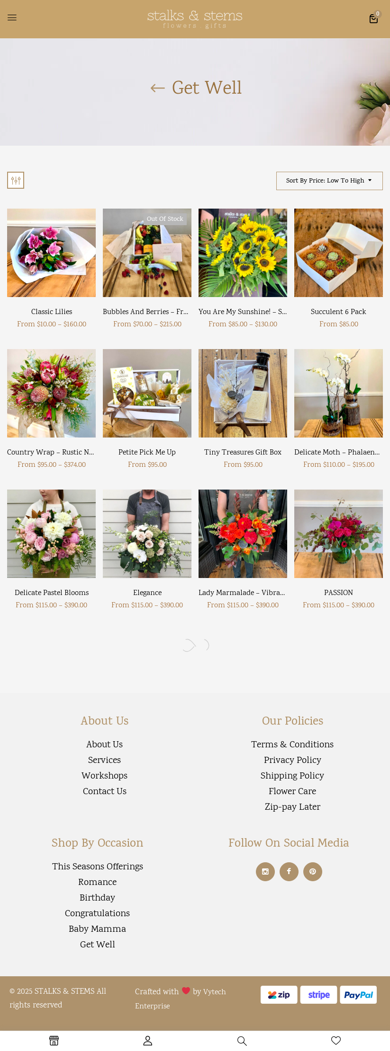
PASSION (338, 593)
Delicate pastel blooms (52, 593)
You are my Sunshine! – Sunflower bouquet (269, 312)
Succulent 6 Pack (338, 312)
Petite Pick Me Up (147, 452)
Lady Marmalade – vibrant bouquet (257, 593)
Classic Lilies (51, 312)
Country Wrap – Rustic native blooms (69, 452)
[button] (373, 18)
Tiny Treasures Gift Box (242, 452)
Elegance (147, 593)
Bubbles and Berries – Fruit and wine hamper (180, 312)
